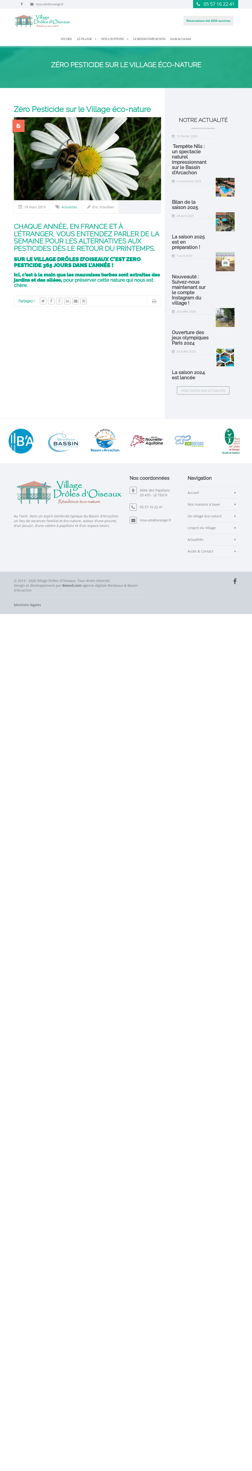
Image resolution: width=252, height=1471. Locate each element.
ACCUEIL (66, 39)
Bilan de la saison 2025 (197, 165)
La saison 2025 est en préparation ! (210, 383)
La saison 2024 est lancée (200, 1036)
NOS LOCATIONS (114, 39)
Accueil (193, 1349)
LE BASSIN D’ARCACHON (149, 39)
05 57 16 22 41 (219, 4)
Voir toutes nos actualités (203, 1247)
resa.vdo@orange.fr (49, 4)
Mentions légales (27, 1462)
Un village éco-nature (205, 1373)
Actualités (69, 207)
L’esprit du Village (202, 1385)
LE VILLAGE (87, 39)
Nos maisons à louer (204, 1361)
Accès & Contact (180, 39)
